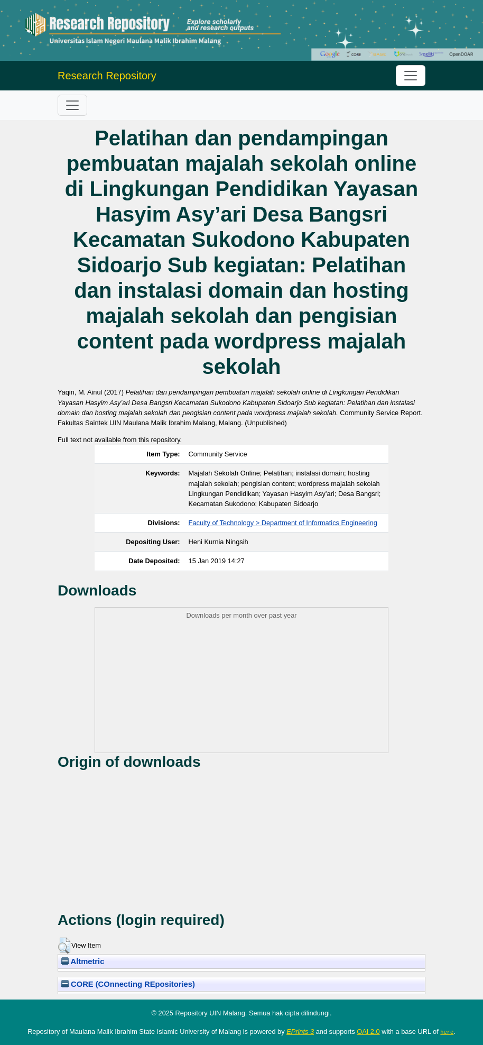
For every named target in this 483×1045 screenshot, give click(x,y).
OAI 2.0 (368, 1031)
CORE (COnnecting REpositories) (128, 984)
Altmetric (82, 961)
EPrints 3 (300, 1031)
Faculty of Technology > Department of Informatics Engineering (283, 523)
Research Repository (107, 75)
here (446, 1031)
